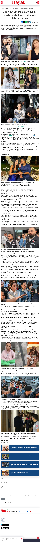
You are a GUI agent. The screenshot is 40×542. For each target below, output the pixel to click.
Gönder (3, 498)
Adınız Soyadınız (5, 482)
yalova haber (3, 521)
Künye (2, 519)
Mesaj (2, 486)
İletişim (2, 520)
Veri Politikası (3, 518)
